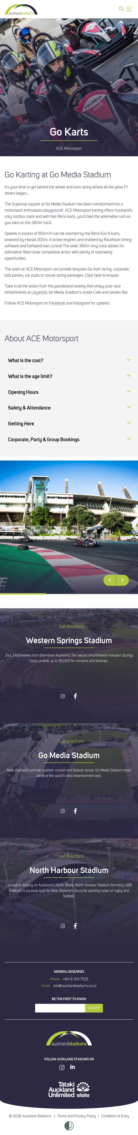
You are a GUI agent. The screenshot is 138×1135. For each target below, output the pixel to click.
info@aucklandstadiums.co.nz (75, 986)
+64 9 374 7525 (75, 979)
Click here (93, 275)
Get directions (69, 626)
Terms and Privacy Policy (76, 1116)
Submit (94, 1008)
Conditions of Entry (115, 1116)
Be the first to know (69, 999)
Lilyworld (39, 292)
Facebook (57, 303)
